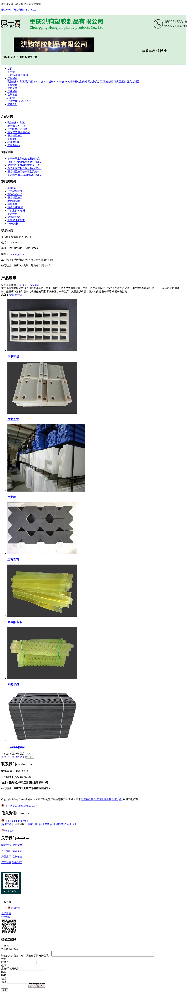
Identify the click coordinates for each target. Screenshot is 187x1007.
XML (33, 9)
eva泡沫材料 (14, 223)
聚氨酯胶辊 (13, 201)
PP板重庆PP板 (15, 207)
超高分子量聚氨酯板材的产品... (24, 158)
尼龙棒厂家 (13, 217)
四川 (35, 824)
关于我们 (12, 71)
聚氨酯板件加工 (16, 81)
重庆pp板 (117, 799)
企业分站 (6, 9)
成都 (58, 824)
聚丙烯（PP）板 (34, 81)
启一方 (18, 294)
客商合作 (12, 104)
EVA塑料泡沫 (14, 191)
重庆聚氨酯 (87, 799)
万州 (69, 824)
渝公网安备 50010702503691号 (19, 806)
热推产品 (6, 824)
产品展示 (12, 78)
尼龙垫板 (13, 356)
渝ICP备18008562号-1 (16, 821)
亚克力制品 (133, 81)
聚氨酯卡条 (14, 622)
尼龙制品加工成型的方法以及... (24, 175)
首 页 (22, 285)
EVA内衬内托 (14, 194)
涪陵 (46, 824)
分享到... (6, 916)
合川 (52, 824)
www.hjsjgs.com (17, 254)
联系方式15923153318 (19, 101)
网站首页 (6, 845)
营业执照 (7, 830)
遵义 (63, 824)
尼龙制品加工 (95, 81)
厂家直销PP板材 (16, 210)
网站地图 (18, 9)
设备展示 (12, 91)
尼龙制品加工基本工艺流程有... (24, 171)
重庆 (30, 824)
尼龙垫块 (13, 419)
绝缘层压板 (120, 81)
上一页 (10, 757)
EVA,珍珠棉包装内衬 (75, 81)
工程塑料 (108, 81)
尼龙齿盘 (12, 214)
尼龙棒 (11, 497)
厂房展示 (6, 862)
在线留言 (12, 94)
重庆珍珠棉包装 (102, 799)
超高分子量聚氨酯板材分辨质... (24, 162)
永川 (74, 824)
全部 (11, 294)
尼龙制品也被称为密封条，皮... (24, 165)
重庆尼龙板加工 (16, 220)
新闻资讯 (17, 851)
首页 (9, 68)
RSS (26, 9)
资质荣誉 (12, 85)
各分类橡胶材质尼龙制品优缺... (24, 168)
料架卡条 (12, 204)
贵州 (41, 824)
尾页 (22, 757)
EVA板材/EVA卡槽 (54, 81)
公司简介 (12, 75)
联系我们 (23, 75)
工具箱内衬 (13, 188)
